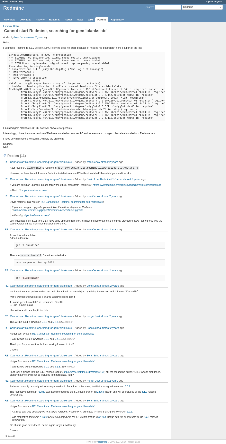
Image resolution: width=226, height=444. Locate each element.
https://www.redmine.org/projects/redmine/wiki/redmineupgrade (127, 185)
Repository (117, 19)
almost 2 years (35, 37)
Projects (13, 1)
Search (149, 7)
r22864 (100, 391)
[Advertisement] (191, 86)
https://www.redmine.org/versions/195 (83, 372)
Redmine (102, 442)
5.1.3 (55, 322)
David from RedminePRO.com (104, 179)
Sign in (209, 1)
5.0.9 (44, 322)
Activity (40, 19)
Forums (101, 19)
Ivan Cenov (20, 37)
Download (25, 19)
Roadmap (54, 19)
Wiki (90, 19)
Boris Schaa (94, 285)
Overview (9, 19)
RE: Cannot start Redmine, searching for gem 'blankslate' (38, 161)
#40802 (68, 322)
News (80, 19)
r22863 (41, 391)
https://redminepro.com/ (34, 190)
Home (5, 1)
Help (21, 1)
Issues (68, 19)
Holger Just (93, 316)
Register (218, 1)
